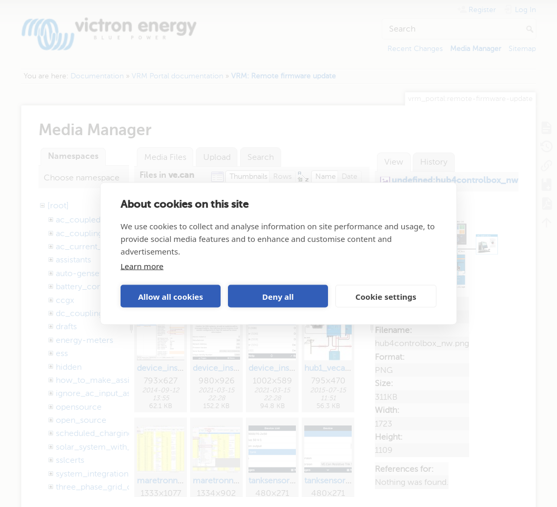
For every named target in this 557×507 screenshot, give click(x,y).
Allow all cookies (170, 296)
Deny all (278, 296)
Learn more (142, 266)
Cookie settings (385, 296)
